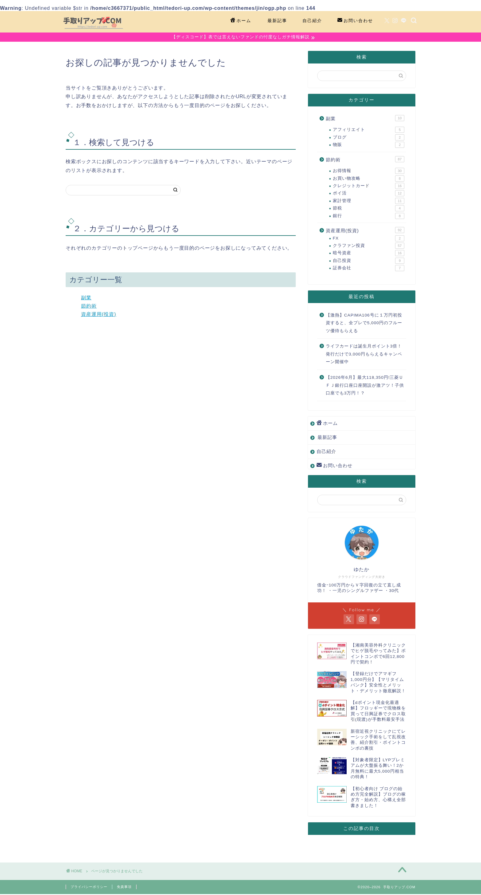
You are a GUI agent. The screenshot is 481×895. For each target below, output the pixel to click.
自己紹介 (312, 20)
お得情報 (368, 172)
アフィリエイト (368, 131)
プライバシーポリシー (89, 887)
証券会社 (368, 269)
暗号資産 (368, 254)
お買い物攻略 (368, 179)
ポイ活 (368, 194)
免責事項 (124, 887)
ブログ (368, 138)
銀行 (368, 216)
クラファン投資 (368, 247)
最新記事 (277, 20)
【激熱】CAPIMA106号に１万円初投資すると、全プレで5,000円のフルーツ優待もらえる (364, 323)
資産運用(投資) (98, 314)
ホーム (240, 21)
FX (368, 239)
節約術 (89, 306)
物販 (368, 146)
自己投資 (368, 262)
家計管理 (368, 202)
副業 (86, 298)
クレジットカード (368, 187)
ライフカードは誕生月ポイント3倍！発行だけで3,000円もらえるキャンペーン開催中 (364, 355)
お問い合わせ (355, 21)
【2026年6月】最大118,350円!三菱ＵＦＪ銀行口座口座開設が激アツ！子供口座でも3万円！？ (365, 386)
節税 (368, 209)
